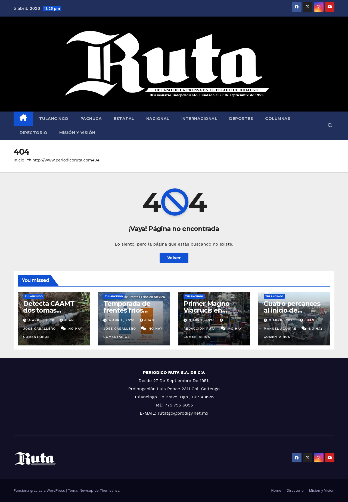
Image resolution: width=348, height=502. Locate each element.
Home (276, 490)
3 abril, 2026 (202, 320)
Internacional (199, 118)
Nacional (157, 118)
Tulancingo (54, 118)
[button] (330, 125)
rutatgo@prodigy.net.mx (183, 413)
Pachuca (91, 118)
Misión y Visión (77, 132)
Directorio (33, 132)
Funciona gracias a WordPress (40, 490)
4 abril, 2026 (42, 320)
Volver (174, 257)
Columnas (277, 118)
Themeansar (110, 490)
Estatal (124, 118)
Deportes (241, 118)
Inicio (19, 160)
